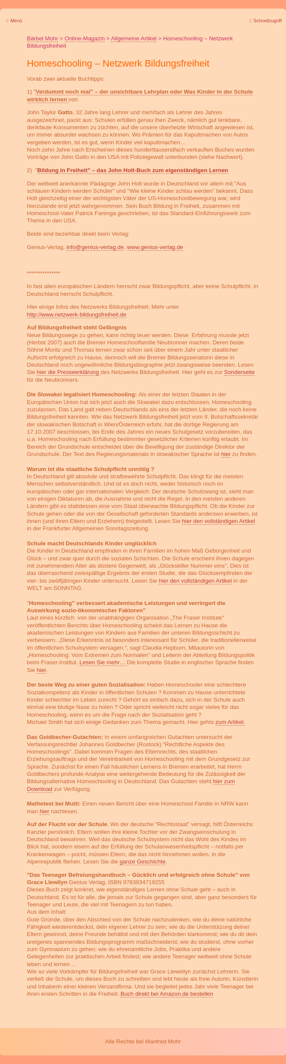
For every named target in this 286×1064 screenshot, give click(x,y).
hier (226, 454)
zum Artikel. (230, 722)
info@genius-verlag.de (95, 247)
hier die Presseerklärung (68, 372)
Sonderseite (239, 372)
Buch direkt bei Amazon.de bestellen (166, 994)
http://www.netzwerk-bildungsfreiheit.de (76, 314)
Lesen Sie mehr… (103, 662)
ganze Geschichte (143, 861)
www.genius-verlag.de (155, 247)
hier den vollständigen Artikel (218, 521)
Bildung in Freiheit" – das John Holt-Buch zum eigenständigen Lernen (132, 170)
